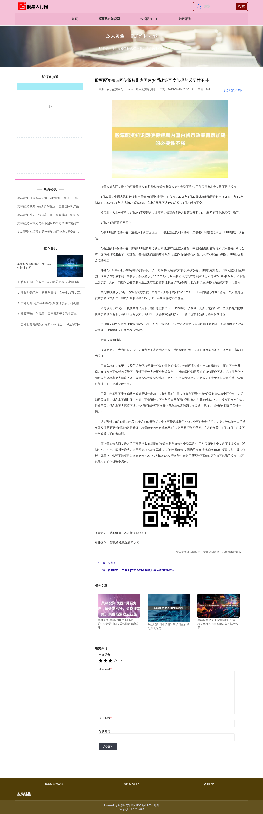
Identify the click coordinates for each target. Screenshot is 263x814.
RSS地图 (141, 805)
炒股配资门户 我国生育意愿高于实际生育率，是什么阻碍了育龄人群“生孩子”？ (71, 313)
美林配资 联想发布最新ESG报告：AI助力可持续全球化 (56, 324)
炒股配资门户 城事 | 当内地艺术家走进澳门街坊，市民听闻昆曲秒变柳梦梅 (69, 282)
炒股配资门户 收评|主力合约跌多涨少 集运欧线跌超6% (141, 570)
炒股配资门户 (149, 19)
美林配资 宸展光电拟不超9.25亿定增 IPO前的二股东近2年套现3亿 (60, 223)
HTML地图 (153, 805)
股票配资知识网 (109, 19)
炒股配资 (185, 19)
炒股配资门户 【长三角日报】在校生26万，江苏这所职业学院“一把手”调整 (69, 292)
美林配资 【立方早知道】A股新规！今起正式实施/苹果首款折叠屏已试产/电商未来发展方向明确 (79, 198)
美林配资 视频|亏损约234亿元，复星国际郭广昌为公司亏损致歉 (58, 206)
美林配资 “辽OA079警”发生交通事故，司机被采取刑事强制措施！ (63, 303)
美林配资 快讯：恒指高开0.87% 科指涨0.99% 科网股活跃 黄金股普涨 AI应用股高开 (71, 215)
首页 (75, 19)
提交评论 (107, 746)
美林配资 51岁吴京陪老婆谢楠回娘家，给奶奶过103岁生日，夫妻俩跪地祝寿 (66, 231)
